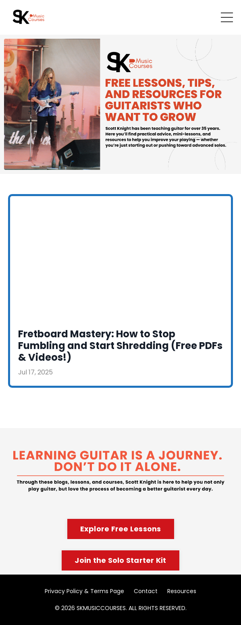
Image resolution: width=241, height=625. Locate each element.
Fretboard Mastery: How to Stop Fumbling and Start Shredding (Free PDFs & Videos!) (120, 345)
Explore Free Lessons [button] (120, 529)
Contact (146, 591)
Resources (181, 591)
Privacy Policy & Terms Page (84, 591)
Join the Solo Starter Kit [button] (120, 560)
